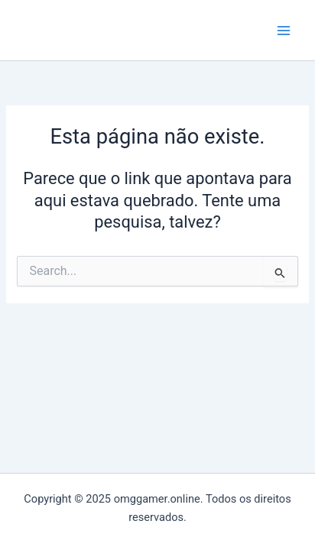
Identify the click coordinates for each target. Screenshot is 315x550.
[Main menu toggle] (284, 31)
